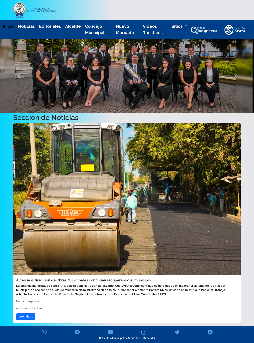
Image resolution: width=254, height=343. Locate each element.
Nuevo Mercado (125, 29)
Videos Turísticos (153, 29)
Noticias (26, 26)
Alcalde (73, 26)
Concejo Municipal (95, 29)
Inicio (8, 26)
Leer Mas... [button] (25, 316)
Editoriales (50, 26)
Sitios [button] (177, 26)
